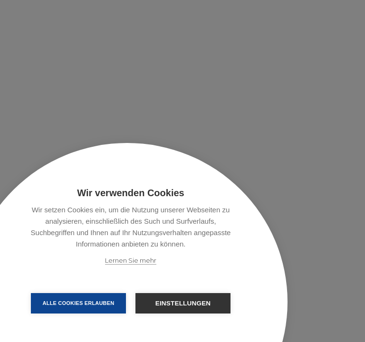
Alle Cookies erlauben (79, 303)
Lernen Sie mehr (130, 260)
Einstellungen (183, 303)
